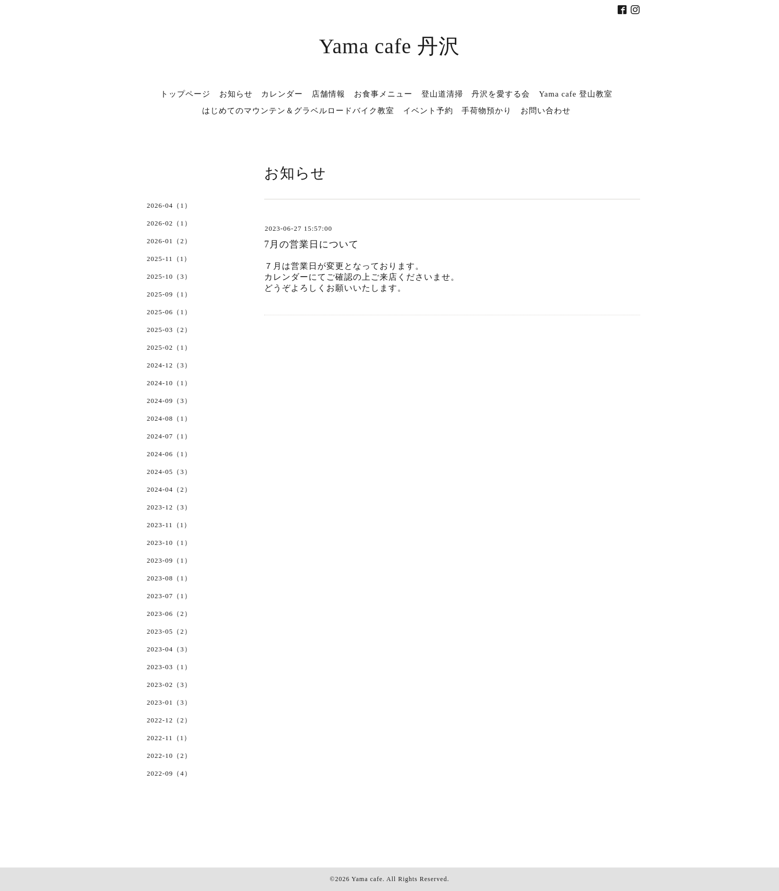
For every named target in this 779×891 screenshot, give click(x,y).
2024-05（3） (169, 472)
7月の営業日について (311, 244)
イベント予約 (428, 110)
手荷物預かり (487, 110)
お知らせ (236, 94)
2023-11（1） (169, 525)
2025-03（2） (169, 330)
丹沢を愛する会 (500, 94)
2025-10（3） (169, 276)
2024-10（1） (169, 383)
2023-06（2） (169, 613)
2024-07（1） (169, 436)
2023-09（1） (169, 560)
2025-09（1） (169, 294)
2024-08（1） (169, 418)
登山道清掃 (442, 94)
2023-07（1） (169, 596)
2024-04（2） (169, 489)
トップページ (185, 94)
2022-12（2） (169, 720)
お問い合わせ (546, 110)
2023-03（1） (169, 667)
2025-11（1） (169, 259)
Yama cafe (366, 879)
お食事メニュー (383, 94)
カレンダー (282, 94)
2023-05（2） (169, 631)
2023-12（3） (169, 507)
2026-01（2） (169, 241)
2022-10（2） (169, 755)
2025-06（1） (169, 312)
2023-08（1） (169, 578)
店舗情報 (328, 94)
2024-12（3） (169, 365)
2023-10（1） (169, 543)
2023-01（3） (169, 702)
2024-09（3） (169, 401)
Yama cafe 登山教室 (575, 94)
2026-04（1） (169, 205)
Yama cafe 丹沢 (389, 46)
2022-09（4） (169, 773)
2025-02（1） (169, 347)
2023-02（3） (169, 684)
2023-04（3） (169, 649)
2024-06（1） (169, 454)
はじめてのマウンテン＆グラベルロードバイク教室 (298, 110)
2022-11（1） (169, 738)
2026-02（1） (169, 223)
